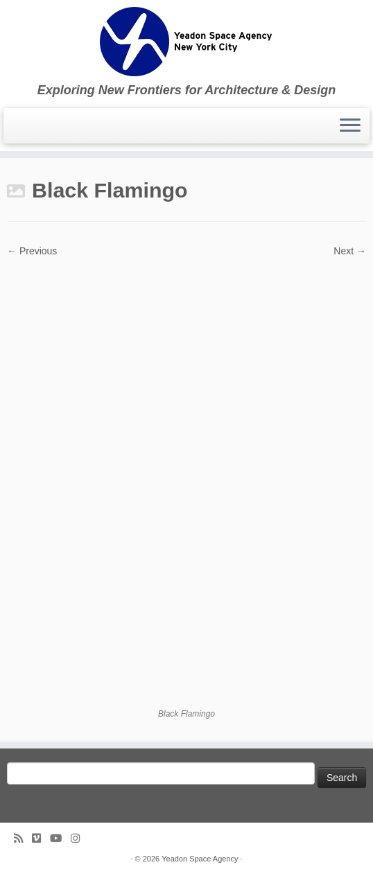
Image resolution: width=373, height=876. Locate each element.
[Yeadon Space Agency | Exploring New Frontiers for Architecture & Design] (186, 41)
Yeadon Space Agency (200, 859)
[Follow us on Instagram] (80, 838)
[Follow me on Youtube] (60, 838)
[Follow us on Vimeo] (41, 838)
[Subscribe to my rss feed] (23, 838)
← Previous (32, 250)
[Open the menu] (350, 126)
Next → (349, 250)
